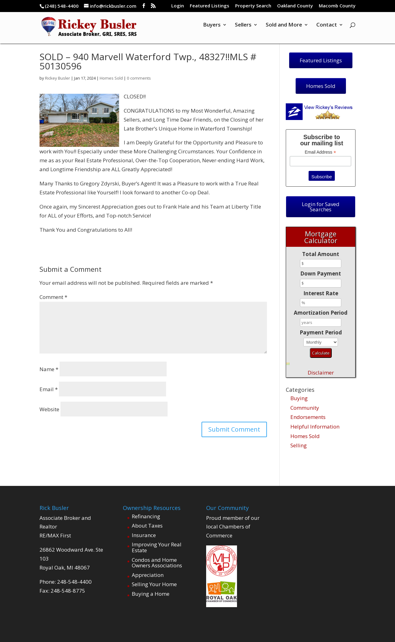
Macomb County (337, 6)
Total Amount (320, 254)
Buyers (212, 28)
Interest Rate (320, 293)
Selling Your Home (154, 584)
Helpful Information (314, 426)
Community (304, 407)
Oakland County (295, 6)
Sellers (243, 28)
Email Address (320, 152)
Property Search (253, 6)
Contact (326, 28)
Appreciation (148, 574)
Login (177, 6)
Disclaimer (321, 372)
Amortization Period (320, 312)
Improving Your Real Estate (156, 547)
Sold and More (284, 28)
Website (49, 409)
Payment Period (321, 332)
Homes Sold (111, 78)
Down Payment (320, 273)
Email (49, 389)
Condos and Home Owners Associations (157, 562)
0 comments (137, 78)
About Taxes (147, 525)
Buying (299, 398)
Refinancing (146, 516)
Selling (298, 445)
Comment (53, 296)
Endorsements (308, 416)
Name (49, 369)
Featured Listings (209, 6)
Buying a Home (150, 593)
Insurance (144, 535)
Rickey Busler (57, 78)
